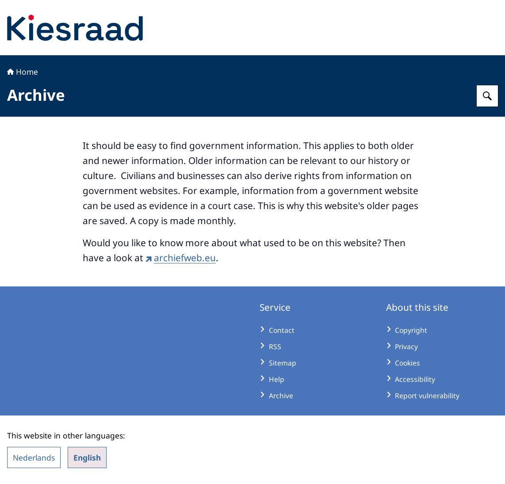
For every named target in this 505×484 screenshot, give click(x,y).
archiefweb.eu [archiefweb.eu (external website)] (180, 258)
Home (22, 71)
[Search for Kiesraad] (487, 96)
